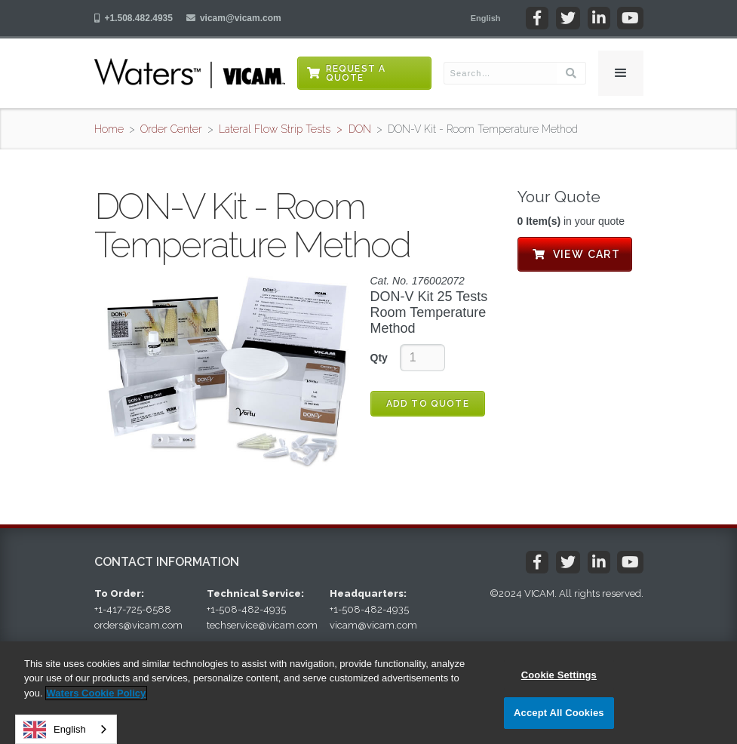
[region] (368, 692)
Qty (379, 358)
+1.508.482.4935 (139, 18)
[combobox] (66, 729)
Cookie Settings (559, 675)
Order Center (171, 129)
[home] (189, 73)
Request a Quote (356, 73)
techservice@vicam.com (262, 625)
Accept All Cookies (559, 712)
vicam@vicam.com (240, 18)
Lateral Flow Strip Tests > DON (295, 129)
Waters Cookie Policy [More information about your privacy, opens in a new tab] (96, 693)
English (54, 730)
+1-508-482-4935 (246, 609)
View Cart (575, 254)
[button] (485, 18)
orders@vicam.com (138, 625)
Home (109, 129)
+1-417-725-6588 (132, 609)
